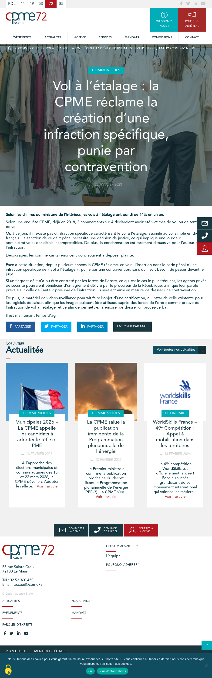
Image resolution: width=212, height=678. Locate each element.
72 (51, 4)
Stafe (29, 593)
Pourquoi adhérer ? (123, 564)
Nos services (81, 601)
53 (41, 4)
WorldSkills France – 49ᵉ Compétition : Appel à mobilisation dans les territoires (175, 434)
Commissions (162, 37)
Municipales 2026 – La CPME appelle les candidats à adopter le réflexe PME (36, 434)
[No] (206, 665)
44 (22, 4)
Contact (192, 37)
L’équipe (113, 556)
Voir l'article (47, 486)
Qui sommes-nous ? (122, 546)
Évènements (22, 37)
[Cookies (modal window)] (8, 670)
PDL (12, 4)
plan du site (16, 651)
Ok (90, 671)
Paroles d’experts (17, 624)
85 (61, 4)
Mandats (132, 37)
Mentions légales (50, 651)
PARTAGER (20, 326)
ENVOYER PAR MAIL (132, 326)
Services (105, 37)
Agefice (80, 37)
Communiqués (29, 48)
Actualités (52, 37)
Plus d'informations (112, 671)
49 (32, 4)
